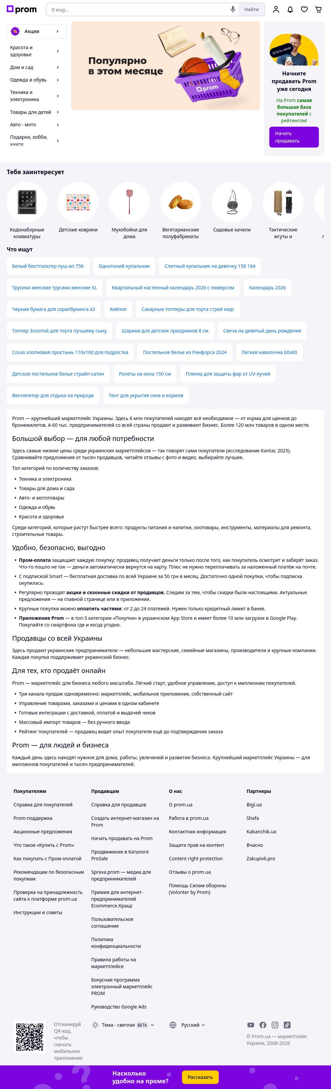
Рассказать (200, 1077)
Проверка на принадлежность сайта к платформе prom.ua (48, 895)
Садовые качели (231, 229)
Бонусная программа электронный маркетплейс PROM (122, 986)
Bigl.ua (254, 804)
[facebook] (263, 1025)
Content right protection (196, 858)
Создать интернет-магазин (121, 818)
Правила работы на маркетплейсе (113, 962)
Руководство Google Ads (119, 1006)
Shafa (253, 818)
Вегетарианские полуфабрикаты (180, 232)
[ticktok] (287, 1025)
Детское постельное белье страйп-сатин (58, 374)
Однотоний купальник (124, 266)
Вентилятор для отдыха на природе (53, 395)
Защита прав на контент (196, 845)
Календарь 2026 (267, 287)
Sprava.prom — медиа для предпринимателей (121, 875)
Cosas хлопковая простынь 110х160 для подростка (70, 352)
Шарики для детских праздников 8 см (165, 330)
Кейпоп (118, 309)
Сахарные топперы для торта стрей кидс (188, 309)
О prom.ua (180, 804)
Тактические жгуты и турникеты (283, 236)
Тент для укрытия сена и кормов (146, 395)
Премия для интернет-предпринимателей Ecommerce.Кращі (117, 899)
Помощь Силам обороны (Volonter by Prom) (198, 888)
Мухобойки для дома (129, 232)
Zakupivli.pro (261, 858)
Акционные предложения (42, 831)
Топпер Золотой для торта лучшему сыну (59, 330)
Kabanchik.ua (261, 831)
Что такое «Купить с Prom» (43, 845)
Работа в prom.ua (189, 818)
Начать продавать (287, 137)
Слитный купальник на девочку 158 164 (209, 266)
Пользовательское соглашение (112, 922)
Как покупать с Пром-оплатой (47, 858)
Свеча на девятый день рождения (262, 330)
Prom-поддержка (33, 818)
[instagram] (275, 1025)
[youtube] (251, 1025)
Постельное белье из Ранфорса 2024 (185, 352)
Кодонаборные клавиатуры (27, 232)
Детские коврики (78, 229)
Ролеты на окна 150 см (145, 374)
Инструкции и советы (37, 912)
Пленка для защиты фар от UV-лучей (228, 374)
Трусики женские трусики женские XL (54, 287)
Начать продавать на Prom (122, 838)
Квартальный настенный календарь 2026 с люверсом (173, 287)
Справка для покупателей (42, 804)
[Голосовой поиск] (233, 9)
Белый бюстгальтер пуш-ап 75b (48, 266)
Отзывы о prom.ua (190, 872)
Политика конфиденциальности (116, 942)
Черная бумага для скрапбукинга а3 (53, 309)
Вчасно (255, 845)
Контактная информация (197, 831)
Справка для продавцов (118, 804)
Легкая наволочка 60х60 (269, 352)
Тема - (118, 1025)
